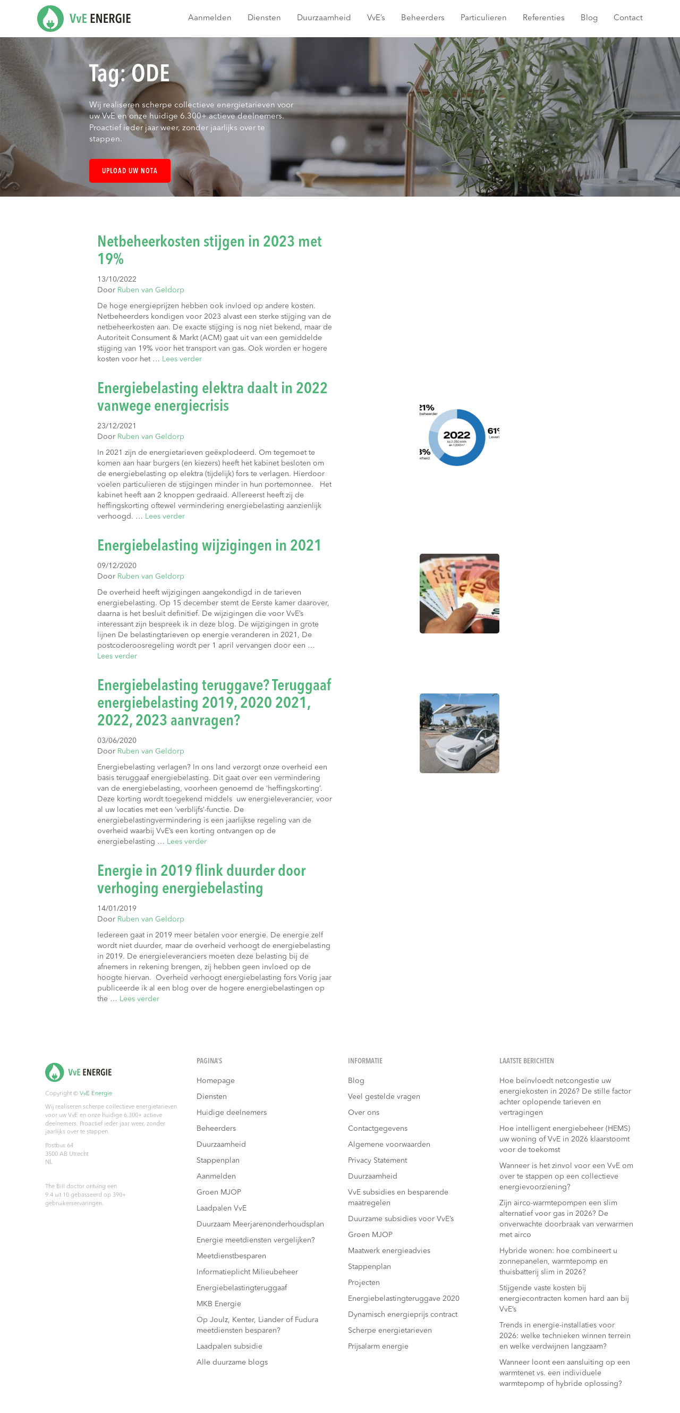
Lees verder (182, 359)
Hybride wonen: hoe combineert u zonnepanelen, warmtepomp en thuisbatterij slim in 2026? (558, 1261)
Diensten (264, 18)
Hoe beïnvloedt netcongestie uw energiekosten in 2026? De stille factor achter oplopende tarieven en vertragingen (565, 1096)
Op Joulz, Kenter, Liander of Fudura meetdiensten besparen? (257, 1325)
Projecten (364, 1283)
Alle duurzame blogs (232, 1362)
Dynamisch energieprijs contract (402, 1314)
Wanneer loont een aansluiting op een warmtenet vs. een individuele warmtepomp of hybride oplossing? (564, 1373)
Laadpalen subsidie (229, 1346)
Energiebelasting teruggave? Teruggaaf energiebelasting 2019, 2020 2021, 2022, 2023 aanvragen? (214, 703)
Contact (628, 18)
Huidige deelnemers (232, 1112)
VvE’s (376, 18)
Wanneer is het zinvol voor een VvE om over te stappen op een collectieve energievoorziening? (566, 1176)
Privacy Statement (377, 1160)
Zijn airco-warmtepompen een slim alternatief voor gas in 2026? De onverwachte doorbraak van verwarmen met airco (566, 1219)
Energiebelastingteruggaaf (242, 1288)
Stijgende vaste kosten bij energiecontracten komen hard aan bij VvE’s (564, 1298)
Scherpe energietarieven (390, 1330)
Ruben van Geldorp (150, 290)
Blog (589, 18)
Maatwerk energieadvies (389, 1251)
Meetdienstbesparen (231, 1256)
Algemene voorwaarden (389, 1144)
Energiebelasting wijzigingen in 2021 (209, 546)
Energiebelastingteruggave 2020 (404, 1298)
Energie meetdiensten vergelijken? (256, 1240)
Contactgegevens (377, 1128)
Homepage (216, 1081)
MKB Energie (219, 1304)
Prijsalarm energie (378, 1346)
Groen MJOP (219, 1192)
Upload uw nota (130, 171)
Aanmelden (210, 18)
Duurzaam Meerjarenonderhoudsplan (260, 1224)
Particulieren (484, 18)
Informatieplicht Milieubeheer (247, 1272)
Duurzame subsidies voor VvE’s (401, 1219)
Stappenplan (218, 1160)
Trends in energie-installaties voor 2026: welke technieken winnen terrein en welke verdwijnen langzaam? (565, 1336)
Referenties (544, 18)
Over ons (363, 1112)
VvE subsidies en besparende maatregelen (398, 1198)
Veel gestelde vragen (384, 1097)
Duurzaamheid (324, 18)
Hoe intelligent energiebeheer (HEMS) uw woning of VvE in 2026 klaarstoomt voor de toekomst (564, 1139)
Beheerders (423, 18)
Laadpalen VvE (221, 1208)
